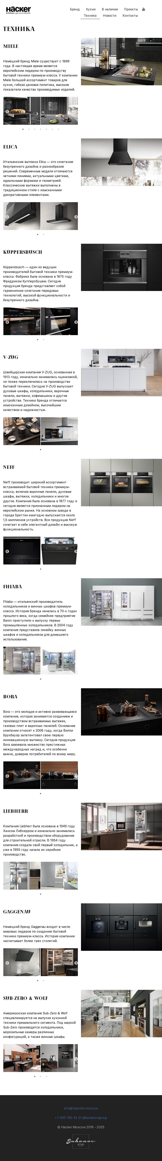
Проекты (131, 9)
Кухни (91, 9)
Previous (6, 111)
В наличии (110, 9)
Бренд (75, 9)
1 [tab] (23, 129)
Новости (109, 15)
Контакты (130, 15)
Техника (90, 15)
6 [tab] (52, 129)
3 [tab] (35, 129)
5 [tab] (46, 129)
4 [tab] (41, 129)
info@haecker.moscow (81, 1108)
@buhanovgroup (95, 1118)
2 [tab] (29, 129)
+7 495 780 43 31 (68, 1118)
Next (75, 111)
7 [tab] (58, 129)
